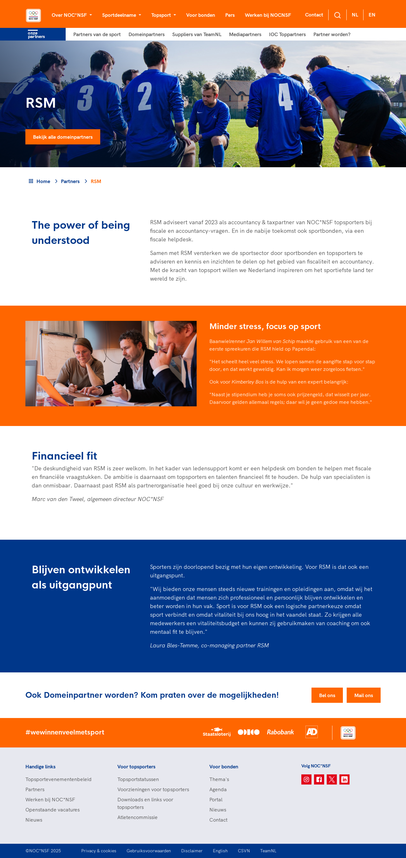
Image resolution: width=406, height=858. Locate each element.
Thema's (219, 779)
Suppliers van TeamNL (196, 34)
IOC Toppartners (287, 34)
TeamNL (268, 851)
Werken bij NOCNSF (268, 14)
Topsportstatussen (138, 779)
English (220, 851)
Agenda (218, 789)
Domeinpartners (146, 34)
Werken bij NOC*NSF (50, 799)
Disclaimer (192, 851)
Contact (314, 14)
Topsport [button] (161, 14)
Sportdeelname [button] (119, 14)
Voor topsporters (136, 766)
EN (372, 14)
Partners (70, 181)
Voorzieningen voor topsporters (153, 789)
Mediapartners (245, 34)
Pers (230, 14)
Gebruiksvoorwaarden (149, 851)
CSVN (244, 851)
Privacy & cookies (98, 851)
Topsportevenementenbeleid (58, 779)
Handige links (40, 766)
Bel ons (327, 695)
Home (43, 181)
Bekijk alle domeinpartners (63, 137)
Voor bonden (200, 14)
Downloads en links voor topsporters (145, 803)
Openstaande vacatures (52, 809)
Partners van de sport (97, 34)
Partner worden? (331, 34)
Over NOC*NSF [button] (70, 14)
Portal (215, 799)
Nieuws (33, 820)
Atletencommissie (137, 817)
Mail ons (363, 695)
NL (355, 14)
